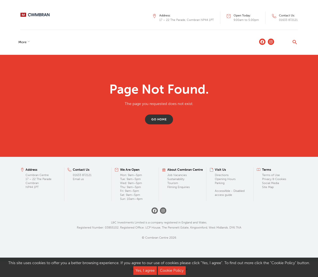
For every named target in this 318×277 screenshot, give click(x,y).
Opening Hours (225, 179)
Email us (78, 179)
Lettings (127, 42)
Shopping (27, 42)
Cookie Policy (172, 270)
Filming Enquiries (178, 187)
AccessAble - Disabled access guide (230, 193)
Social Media (270, 183)
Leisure (66, 42)
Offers (84, 42)
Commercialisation (156, 42)
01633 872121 (288, 20)
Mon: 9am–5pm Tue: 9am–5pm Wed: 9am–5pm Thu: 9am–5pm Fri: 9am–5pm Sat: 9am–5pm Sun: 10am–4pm (131, 187)
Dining (48, 42)
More (204, 42)
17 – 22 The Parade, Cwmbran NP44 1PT (186, 20)
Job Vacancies (177, 175)
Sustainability (175, 179)
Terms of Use (271, 175)
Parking (220, 183)
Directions (222, 175)
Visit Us (184, 42)
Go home (158, 119)
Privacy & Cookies (274, 179)
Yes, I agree (145, 270)
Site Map (268, 187)
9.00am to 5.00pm (246, 20)
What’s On (105, 42)
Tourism (172, 183)
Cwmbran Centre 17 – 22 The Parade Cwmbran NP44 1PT (38, 181)
